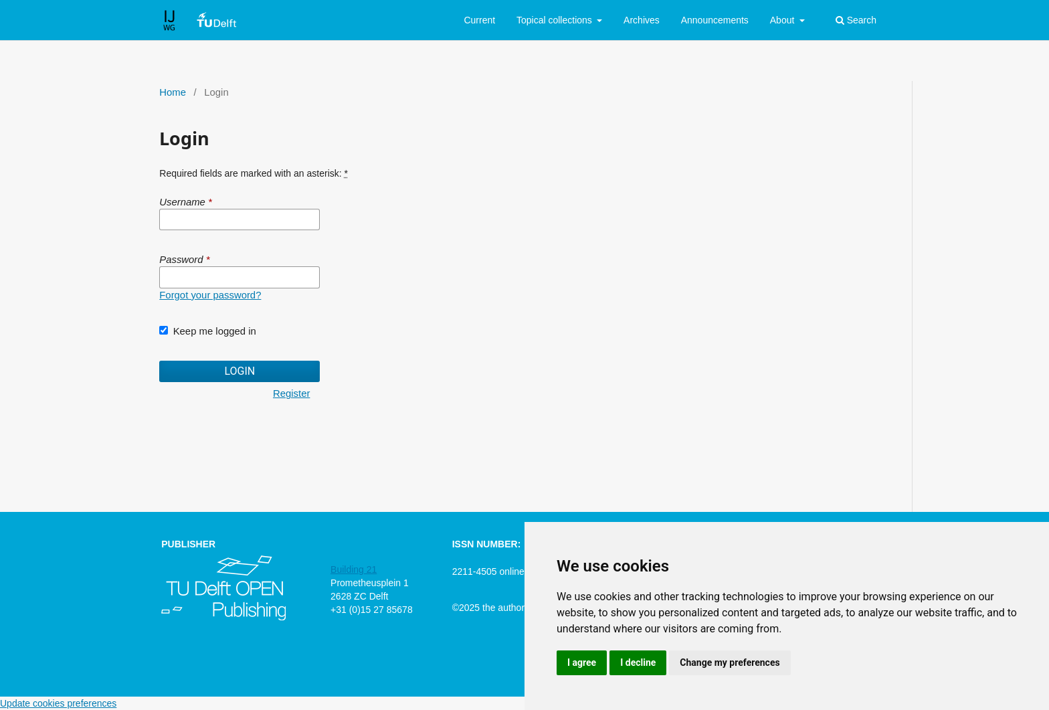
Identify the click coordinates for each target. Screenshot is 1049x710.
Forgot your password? (210, 295)
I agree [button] (581, 662)
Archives (642, 20)
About (783, 20)
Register (291, 393)
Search (856, 20)
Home (172, 92)
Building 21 (353, 569)
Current (479, 20)
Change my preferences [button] (729, 662)
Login (239, 371)
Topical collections (555, 20)
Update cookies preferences (58, 703)
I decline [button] (638, 662)
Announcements (715, 20)
